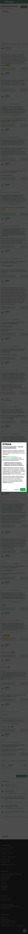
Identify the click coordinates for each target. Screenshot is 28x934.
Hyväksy (23, 489)
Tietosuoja (4, 489)
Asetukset (16, 489)
